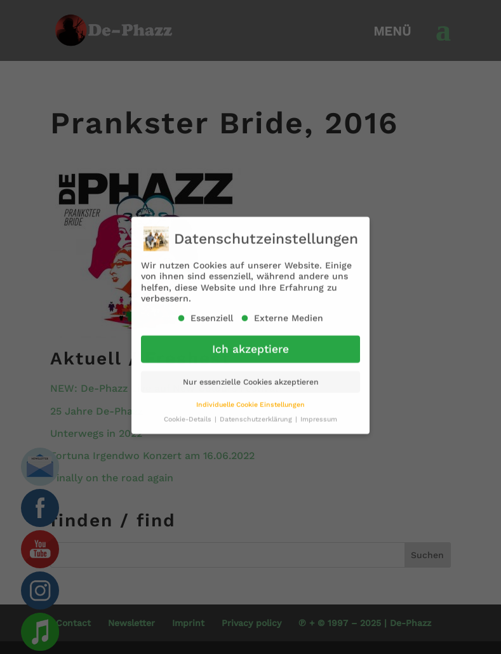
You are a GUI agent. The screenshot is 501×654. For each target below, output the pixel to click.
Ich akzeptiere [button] (250, 343)
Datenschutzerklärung (257, 413)
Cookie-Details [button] (188, 413)
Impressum (318, 413)
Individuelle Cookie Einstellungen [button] (250, 398)
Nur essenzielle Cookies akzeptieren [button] (251, 375)
